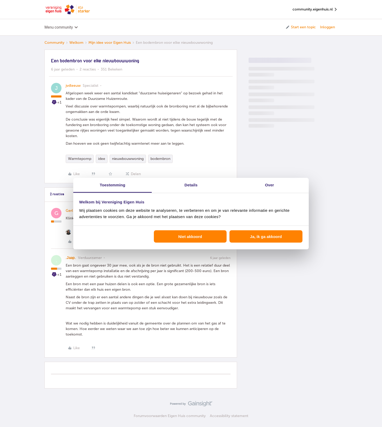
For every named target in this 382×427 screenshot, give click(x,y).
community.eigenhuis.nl (315, 9)
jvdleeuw (73, 85)
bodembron (160, 158)
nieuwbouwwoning (128, 158)
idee (101, 158)
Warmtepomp (79, 158)
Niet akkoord (190, 236)
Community (54, 42)
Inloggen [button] (327, 27)
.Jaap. (71, 258)
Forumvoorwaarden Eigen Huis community (170, 416)
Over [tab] (269, 184)
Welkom (76, 42)
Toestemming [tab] (112, 184)
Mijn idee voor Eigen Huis (109, 42)
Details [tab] (191, 184)
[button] (300, 27)
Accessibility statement (229, 416)
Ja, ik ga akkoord (266, 236)
